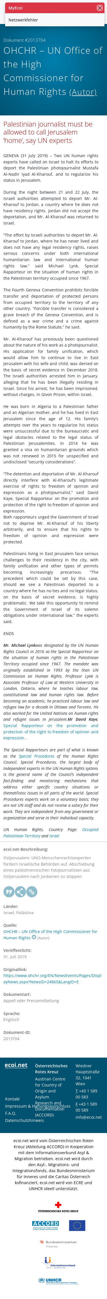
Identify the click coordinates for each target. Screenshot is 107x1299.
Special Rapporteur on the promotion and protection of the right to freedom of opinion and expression (50, 731)
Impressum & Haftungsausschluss (37, 1106)
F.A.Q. (10, 1113)
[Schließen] (100, 8)
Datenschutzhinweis (24, 1120)
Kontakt (12, 1099)
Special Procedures (36, 756)
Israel (54, 835)
